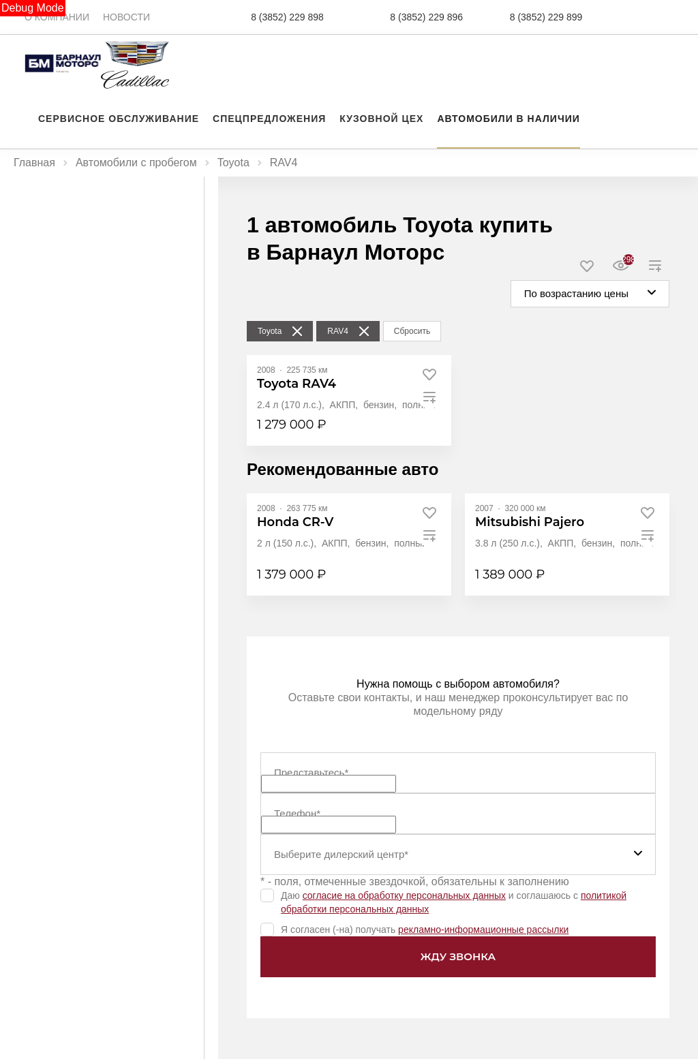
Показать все (38, 927)
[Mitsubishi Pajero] (529, 522)
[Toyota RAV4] (296, 384)
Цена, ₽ (32, 258)
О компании (57, 17)
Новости (126, 17)
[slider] (20, 356)
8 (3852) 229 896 (426, 17)
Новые (57, 204)
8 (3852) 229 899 (546, 17)
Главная (34, 162)
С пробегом (145, 204)
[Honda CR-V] (295, 522)
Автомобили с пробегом (136, 162)
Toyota (233, 162)
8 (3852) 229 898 (287, 17)
